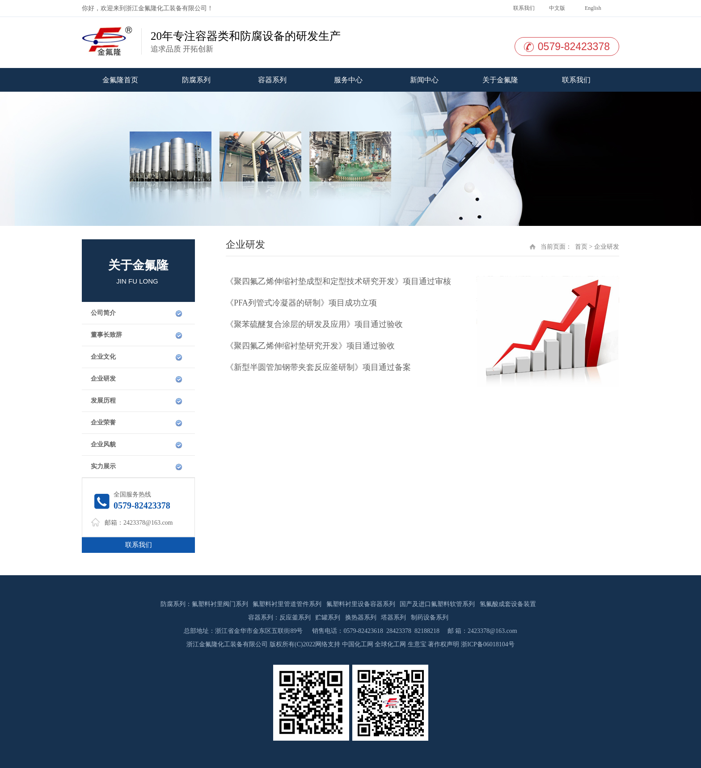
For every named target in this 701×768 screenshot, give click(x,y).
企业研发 (103, 378)
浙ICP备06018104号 (488, 644)
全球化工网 (390, 644)
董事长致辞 (106, 334)
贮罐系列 (327, 617)
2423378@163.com (148, 522)
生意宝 (417, 644)
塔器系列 (393, 617)
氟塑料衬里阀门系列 (220, 604)
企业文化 (103, 356)
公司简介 (103, 313)
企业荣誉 (103, 422)
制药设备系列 (429, 617)
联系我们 (523, 8)
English (592, 8)
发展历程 (103, 400)
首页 (581, 246)
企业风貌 (103, 444)
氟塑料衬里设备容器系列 (360, 604)
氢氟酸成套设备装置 (508, 604)
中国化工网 (357, 644)
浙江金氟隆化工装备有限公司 (166, 8)
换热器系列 (360, 617)
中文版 (556, 8)
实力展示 (103, 466)
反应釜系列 (295, 617)
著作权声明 (443, 644)
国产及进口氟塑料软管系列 (437, 604)
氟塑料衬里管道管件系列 (287, 604)
